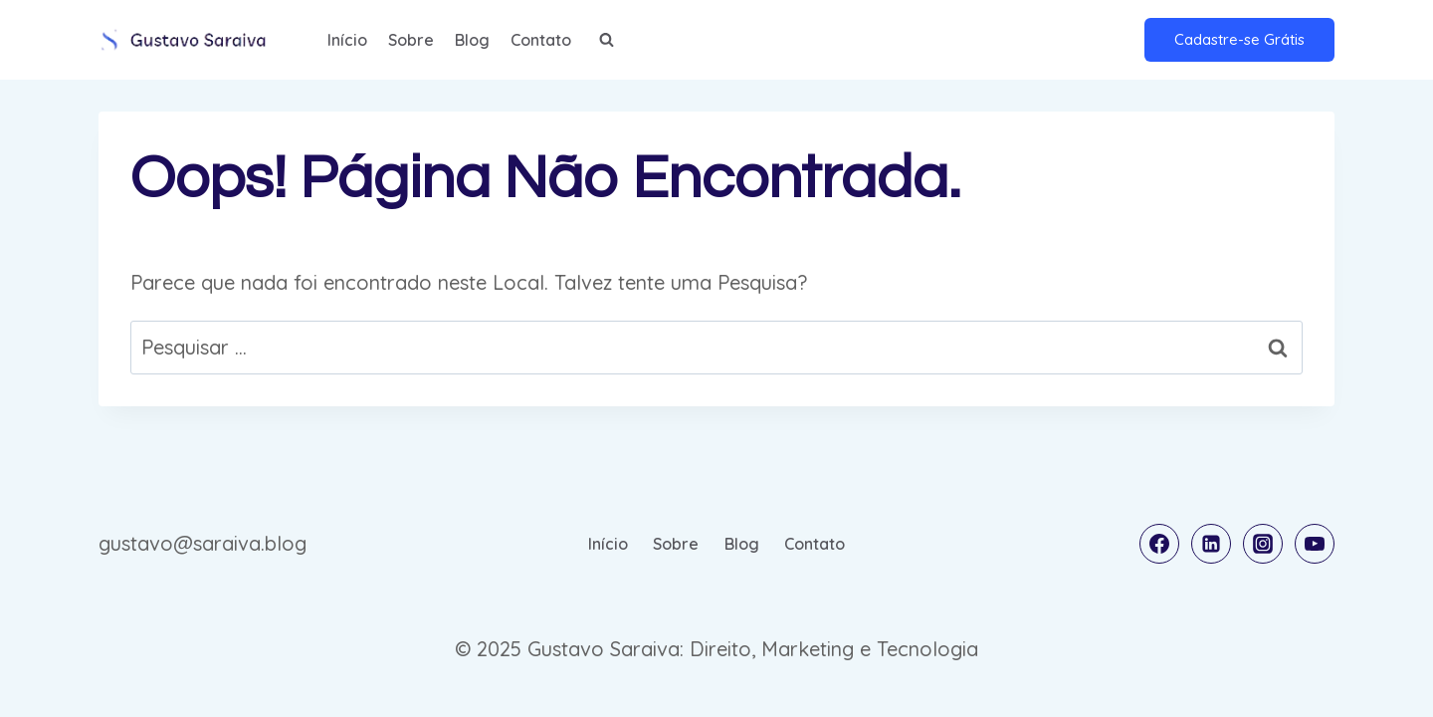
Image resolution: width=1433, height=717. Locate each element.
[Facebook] (1159, 544)
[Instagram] (1263, 544)
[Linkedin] (1211, 544)
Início (347, 40)
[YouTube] (1314, 544)
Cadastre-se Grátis (1239, 39)
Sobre (411, 40)
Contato (541, 40)
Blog (472, 40)
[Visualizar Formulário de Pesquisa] (606, 40)
